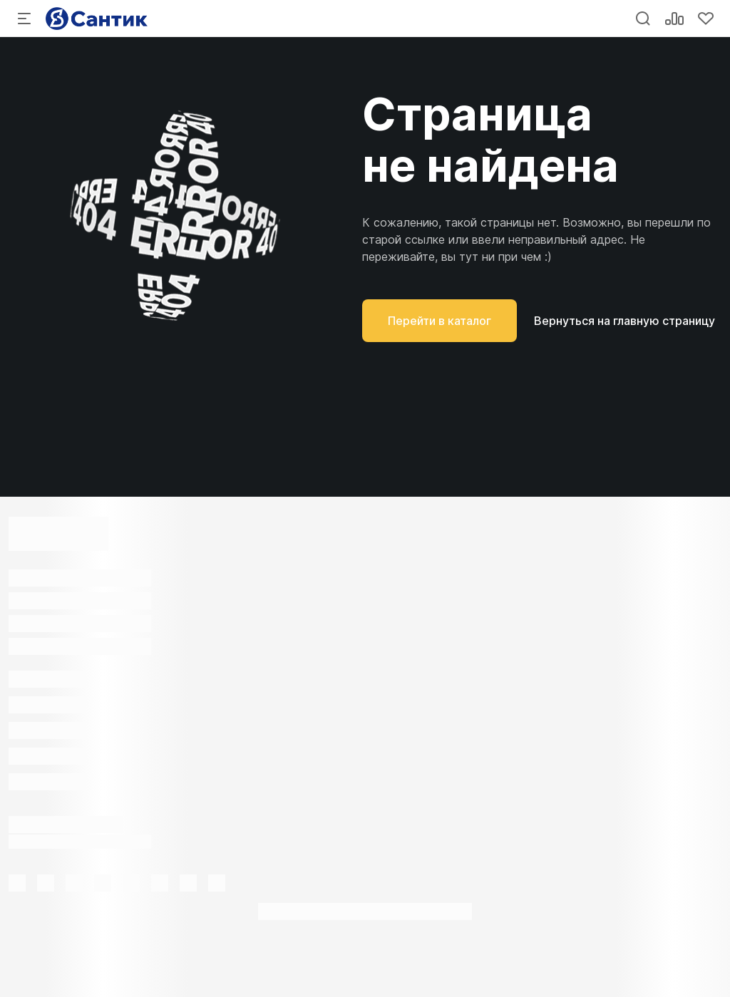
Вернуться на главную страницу (624, 321)
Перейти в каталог (439, 321)
